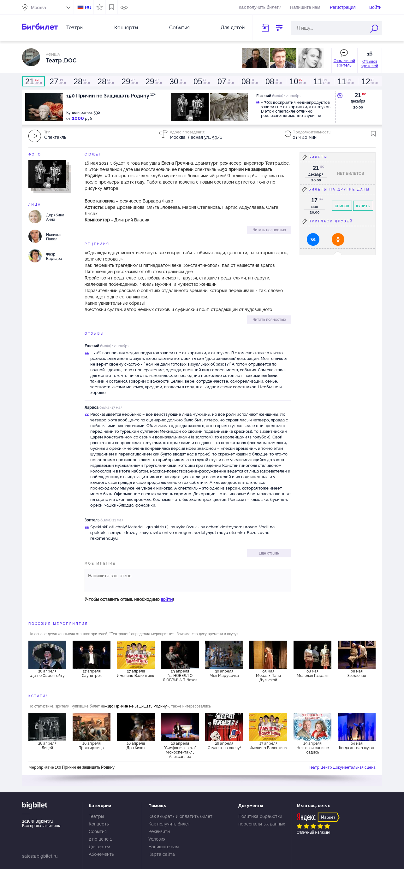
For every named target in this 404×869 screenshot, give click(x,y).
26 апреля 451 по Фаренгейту (47, 673)
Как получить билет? (260, 7)
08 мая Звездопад (357, 673)
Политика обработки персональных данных (261, 820)
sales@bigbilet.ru (39, 856)
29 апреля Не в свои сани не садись (312, 748)
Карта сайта (161, 854)
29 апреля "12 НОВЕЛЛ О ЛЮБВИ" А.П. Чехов (180, 675)
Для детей (233, 28)
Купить (363, 206)
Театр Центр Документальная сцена (342, 767)
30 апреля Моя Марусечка (224, 673)
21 (358, 95)
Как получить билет (169, 823)
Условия (156, 839)
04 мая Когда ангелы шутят (357, 745)
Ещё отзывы (269, 553)
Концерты (126, 28)
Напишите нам (305, 7)
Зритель (92, 520)
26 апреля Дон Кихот (136, 745)
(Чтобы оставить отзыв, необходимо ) (129, 599)
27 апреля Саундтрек (92, 673)
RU (88, 7)
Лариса (91, 407)
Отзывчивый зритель (344, 63)
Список (342, 206)
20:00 (33, 81)
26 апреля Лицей (47, 745)
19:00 (297, 81)
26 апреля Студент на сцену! (224, 745)
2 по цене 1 (100, 839)
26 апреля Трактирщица (91, 745)
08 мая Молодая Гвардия (313, 673)
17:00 (321, 81)
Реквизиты (159, 831)
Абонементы (102, 854)
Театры (74, 28)
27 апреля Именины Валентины (136, 673)
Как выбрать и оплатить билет (180, 816)
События (179, 28)
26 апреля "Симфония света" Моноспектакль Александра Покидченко (180, 749)
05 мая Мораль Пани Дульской (268, 675)
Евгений (92, 346)
